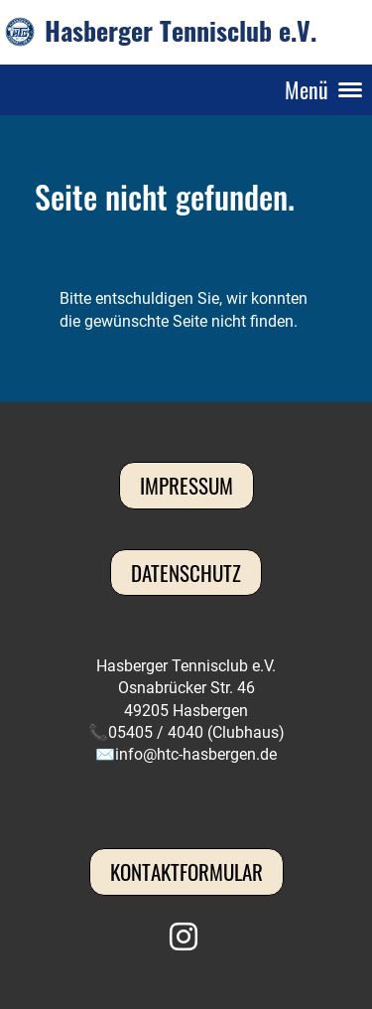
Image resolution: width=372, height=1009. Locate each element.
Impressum (186, 485)
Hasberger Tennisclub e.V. (180, 31)
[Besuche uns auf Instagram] (183, 937)
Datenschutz (186, 572)
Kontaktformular (186, 871)
